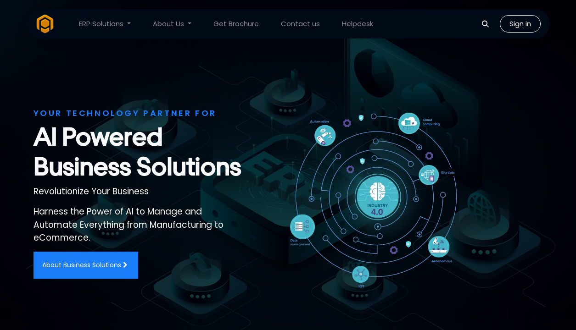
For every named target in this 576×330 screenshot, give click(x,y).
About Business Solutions (85, 265)
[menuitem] (105, 24)
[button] (485, 23)
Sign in (520, 23)
